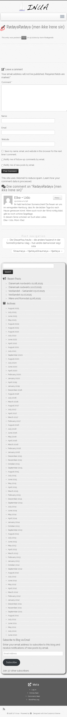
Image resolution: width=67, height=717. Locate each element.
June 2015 (12, 479)
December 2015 (15, 456)
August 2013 (13, 534)
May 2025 (12, 320)
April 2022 (12, 343)
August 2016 (13, 425)
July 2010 (12, 631)
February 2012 (14, 596)
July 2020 (12, 363)
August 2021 (13, 347)
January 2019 (14, 386)
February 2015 (14, 495)
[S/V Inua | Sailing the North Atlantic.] (33, 6)
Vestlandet (14, 294)
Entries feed (34, 693)
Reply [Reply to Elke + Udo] (57, 198)
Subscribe (11, 662)
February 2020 (14, 374)
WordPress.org (34, 700)
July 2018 (12, 398)
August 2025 (13, 308)
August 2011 (13, 615)
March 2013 (13, 553)
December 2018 (15, 390)
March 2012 (13, 592)
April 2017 (12, 413)
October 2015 (14, 464)
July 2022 (12, 336)
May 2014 (12, 514)
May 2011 (12, 627)
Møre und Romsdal (19, 298)
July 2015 (12, 475)
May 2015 (12, 483)
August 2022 (13, 332)
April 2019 (12, 382)
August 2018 (13, 394)
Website (5, 139)
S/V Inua (16, 713)
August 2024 (13, 324)
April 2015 (12, 487)
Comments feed (34, 696)
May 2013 (12, 545)
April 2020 (12, 371)
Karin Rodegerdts (46, 38)
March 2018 (13, 402)
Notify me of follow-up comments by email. (24, 159)
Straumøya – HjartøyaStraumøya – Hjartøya (38, 251)
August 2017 (13, 406)
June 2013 (12, 542)
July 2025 (12, 312)
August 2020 (13, 359)
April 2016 (12, 441)
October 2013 (14, 526)
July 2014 (12, 507)
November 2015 (15, 460)
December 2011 (15, 604)
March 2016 (13, 444)
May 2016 (12, 437)
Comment (6, 82)
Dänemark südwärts (19, 287)
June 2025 (12, 316)
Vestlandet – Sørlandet (20, 291)
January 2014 (14, 522)
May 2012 (12, 584)
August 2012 (13, 573)
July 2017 (12, 409)
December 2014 (15, 499)
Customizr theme (53, 713)
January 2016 (14, 452)
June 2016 (12, 433)
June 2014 (12, 510)
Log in (34, 690)
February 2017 (14, 421)
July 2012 (12, 577)
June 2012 (12, 580)
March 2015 (13, 491)
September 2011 (15, 612)
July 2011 (12, 619)
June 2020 (12, 367)
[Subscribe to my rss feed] (4, 709)
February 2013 (14, 557)
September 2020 (15, 355)
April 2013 (12, 549)
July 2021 (12, 351)
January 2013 (14, 561)
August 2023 (13, 328)
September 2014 (15, 503)
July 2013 (12, 538)
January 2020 (14, 378)
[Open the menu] (62, 17)
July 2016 (12, 429)
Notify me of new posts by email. (19, 165)
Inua (23, 38)
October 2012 (14, 565)
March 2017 (13, 417)
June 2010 (12, 635)
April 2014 (12, 518)
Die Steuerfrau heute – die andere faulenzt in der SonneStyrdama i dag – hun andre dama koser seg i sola (33, 243)
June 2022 (12, 339)
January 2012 (14, 600)
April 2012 (12, 588)
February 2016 (14, 448)
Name (4, 116)
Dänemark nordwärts (20, 283)
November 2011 (15, 608)
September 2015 (15, 468)
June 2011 (12, 623)
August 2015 (13, 472)
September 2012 (15, 569)
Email (3, 128)
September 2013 (15, 530)
